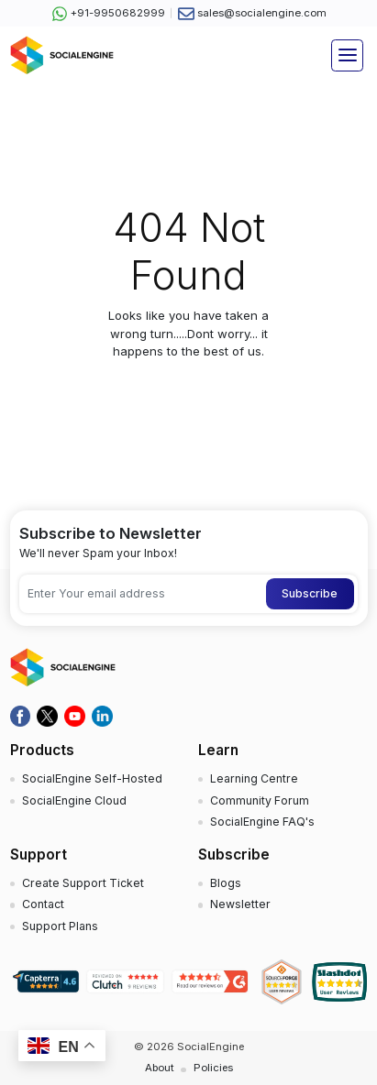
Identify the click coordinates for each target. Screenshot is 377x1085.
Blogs (225, 883)
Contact (43, 904)
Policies (213, 1067)
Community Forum (259, 800)
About (159, 1067)
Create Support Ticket (83, 883)
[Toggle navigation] (347, 55)
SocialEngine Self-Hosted (92, 778)
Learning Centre (254, 778)
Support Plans (60, 926)
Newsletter (240, 904)
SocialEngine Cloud (74, 800)
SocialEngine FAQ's (262, 821)
